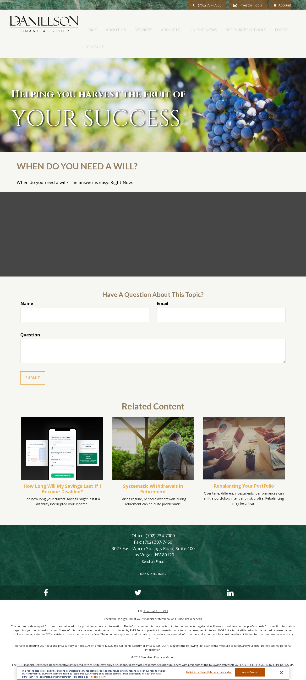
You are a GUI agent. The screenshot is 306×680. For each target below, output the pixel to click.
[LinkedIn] (123, 576)
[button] (141, 25)
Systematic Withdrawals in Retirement (153, 472)
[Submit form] (32, 361)
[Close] (281, 673)
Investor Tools (247, 5)
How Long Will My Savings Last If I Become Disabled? (62, 472)
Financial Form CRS (155, 595)
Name (26, 287)
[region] (153, 673)
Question (30, 318)
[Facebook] (24, 576)
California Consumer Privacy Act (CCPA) (144, 629)
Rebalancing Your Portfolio (244, 469)
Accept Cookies (249, 673)
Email (162, 287)
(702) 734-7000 (207, 5)
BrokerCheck (193, 602)
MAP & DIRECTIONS (153, 557)
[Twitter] (74, 576)
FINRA (229, 660)
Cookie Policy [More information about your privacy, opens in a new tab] (98, 676)
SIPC (237, 660)
